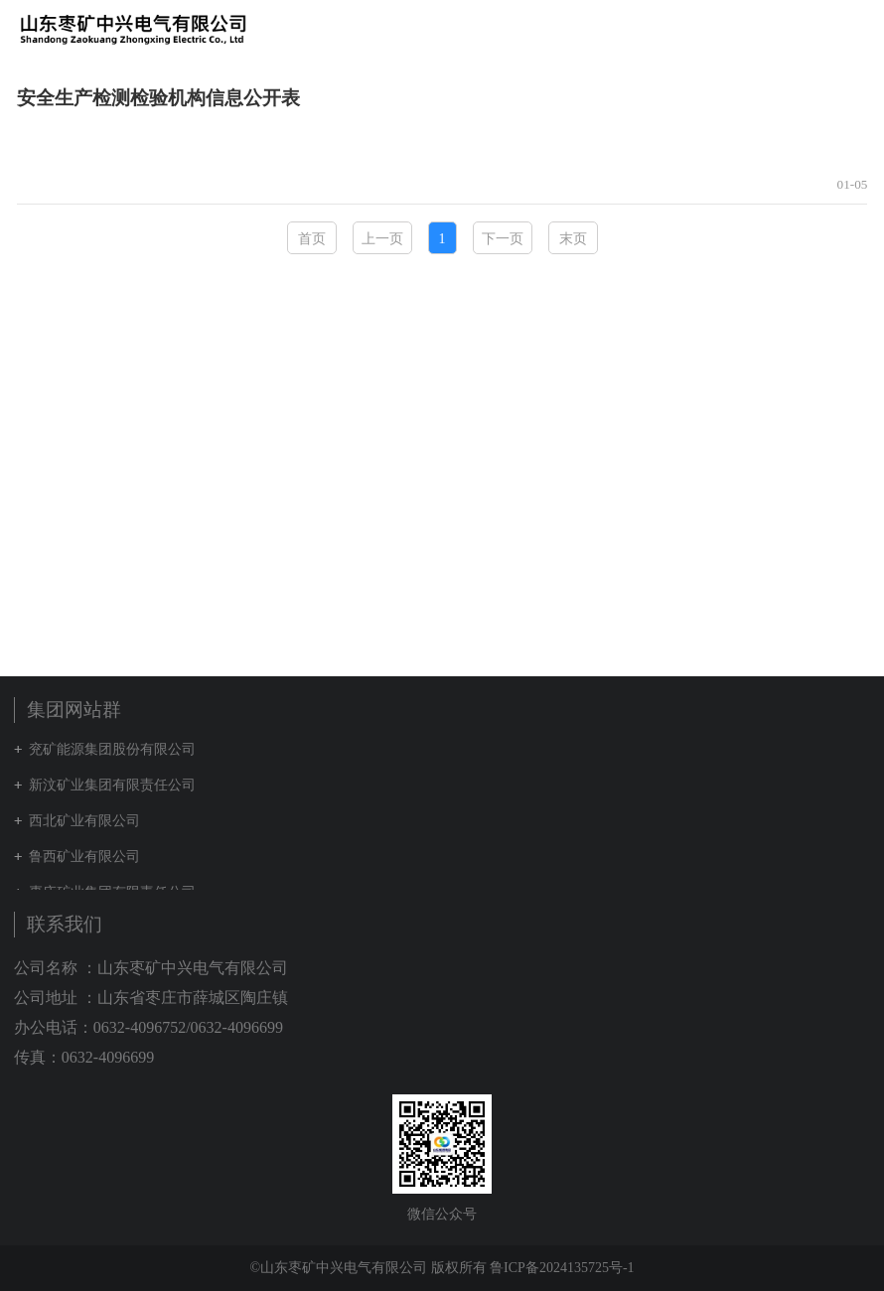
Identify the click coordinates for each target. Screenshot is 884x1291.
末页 (573, 238)
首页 (312, 238)
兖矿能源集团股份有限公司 (112, 749)
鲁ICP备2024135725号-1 (562, 1267)
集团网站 (818, 29)
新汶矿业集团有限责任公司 (112, 785)
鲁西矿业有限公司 (84, 856)
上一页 (382, 238)
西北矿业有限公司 (84, 820)
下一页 (502, 238)
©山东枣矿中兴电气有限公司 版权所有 (367, 1267)
